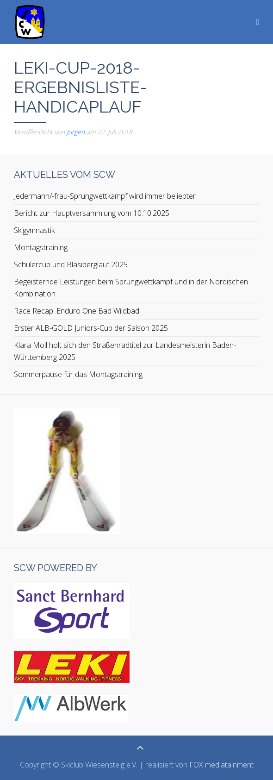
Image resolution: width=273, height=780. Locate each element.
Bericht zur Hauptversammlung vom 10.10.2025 (91, 213)
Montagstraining (41, 247)
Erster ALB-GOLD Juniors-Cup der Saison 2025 (91, 328)
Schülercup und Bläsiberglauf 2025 (71, 264)
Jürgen (76, 131)
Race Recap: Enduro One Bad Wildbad (76, 311)
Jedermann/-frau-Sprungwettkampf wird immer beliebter (105, 196)
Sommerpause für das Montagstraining (78, 374)
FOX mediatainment (221, 765)
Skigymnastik (34, 230)
